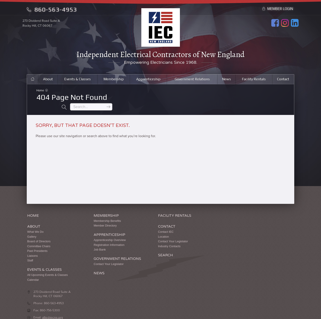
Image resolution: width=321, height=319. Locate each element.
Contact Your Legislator (102, 255)
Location (149, 228)
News (226, 80)
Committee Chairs (38, 237)
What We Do (35, 223)
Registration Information (102, 236)
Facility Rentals (254, 80)
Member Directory (98, 217)
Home (40, 91)
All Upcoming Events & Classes (47, 266)
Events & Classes (76, 80)
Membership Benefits (100, 212)
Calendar (33, 271)
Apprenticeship (148, 80)
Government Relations (192, 80)
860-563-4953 (52, 9)
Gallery (31, 228)
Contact (283, 80)
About (47, 80)
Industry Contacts (155, 237)
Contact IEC (152, 223)
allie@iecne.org (238, 233)
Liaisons (32, 247)
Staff (30, 252)
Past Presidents (37, 242)
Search (151, 247)
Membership (113, 80)
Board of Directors (39, 233)
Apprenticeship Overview (103, 231)
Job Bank (93, 241)
